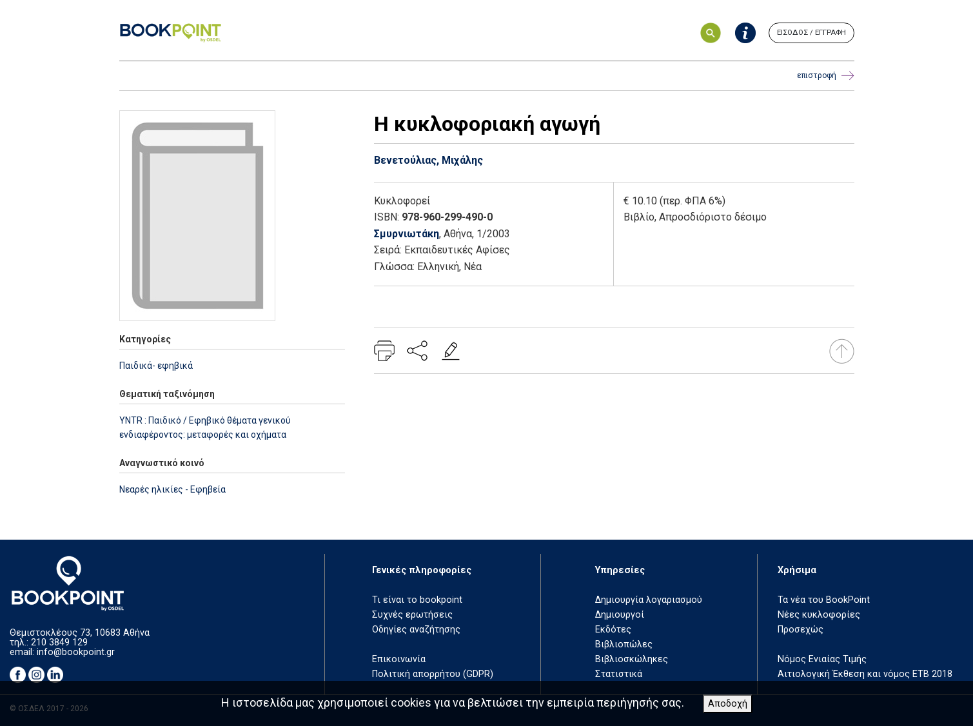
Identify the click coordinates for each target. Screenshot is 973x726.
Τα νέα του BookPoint (824, 599)
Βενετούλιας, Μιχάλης (428, 160)
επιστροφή (825, 76)
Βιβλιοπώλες (624, 644)
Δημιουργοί (619, 614)
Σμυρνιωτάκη (406, 234)
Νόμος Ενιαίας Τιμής (822, 659)
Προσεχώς (800, 629)
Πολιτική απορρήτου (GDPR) (432, 674)
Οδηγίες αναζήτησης (416, 629)
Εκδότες (613, 629)
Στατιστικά (618, 674)
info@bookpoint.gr (76, 652)
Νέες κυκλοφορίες (819, 614)
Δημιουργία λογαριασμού (648, 599)
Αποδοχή (727, 703)
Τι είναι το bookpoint (417, 599)
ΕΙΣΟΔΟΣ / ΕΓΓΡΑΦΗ (811, 32)
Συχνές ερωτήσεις (412, 614)
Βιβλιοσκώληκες (631, 659)
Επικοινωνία (399, 659)
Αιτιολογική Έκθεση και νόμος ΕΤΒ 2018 (865, 674)
